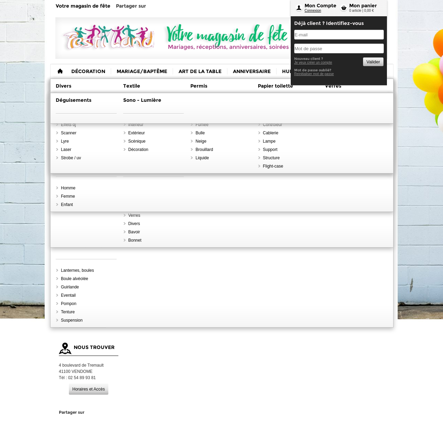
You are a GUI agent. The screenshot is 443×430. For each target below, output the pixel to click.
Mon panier (363, 5)
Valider (373, 61)
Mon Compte (320, 5)
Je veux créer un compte (313, 62)
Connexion (313, 10)
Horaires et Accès (88, 389)
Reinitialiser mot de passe (314, 74)
